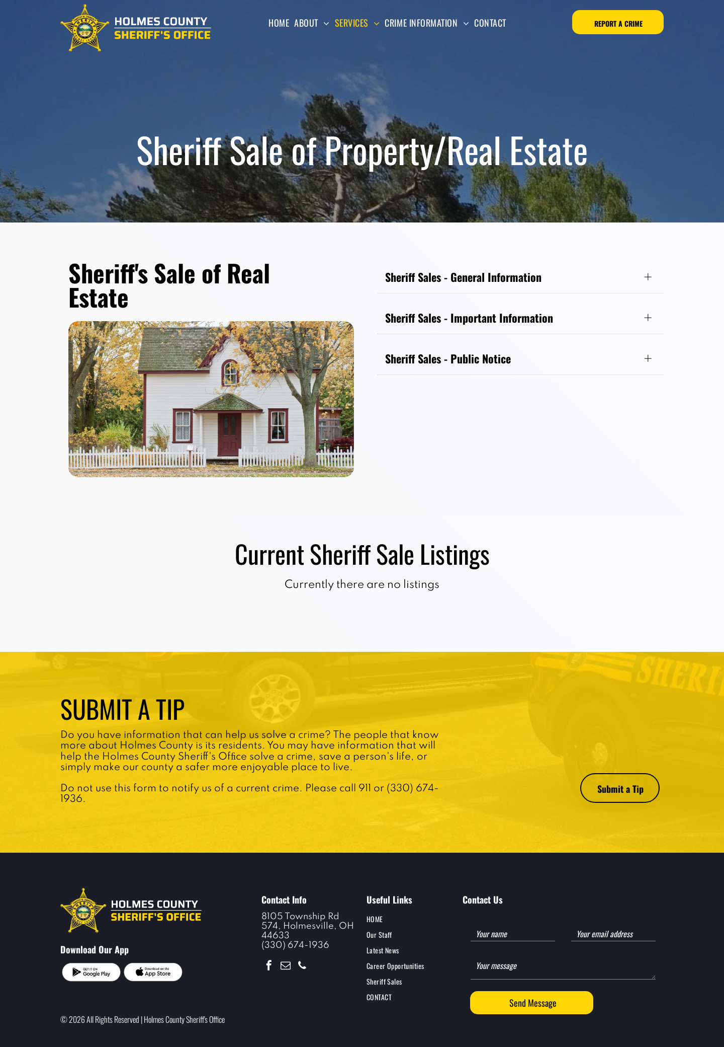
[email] (285, 967)
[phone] (302, 967)
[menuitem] (279, 22)
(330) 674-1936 (295, 945)
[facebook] (269, 967)
